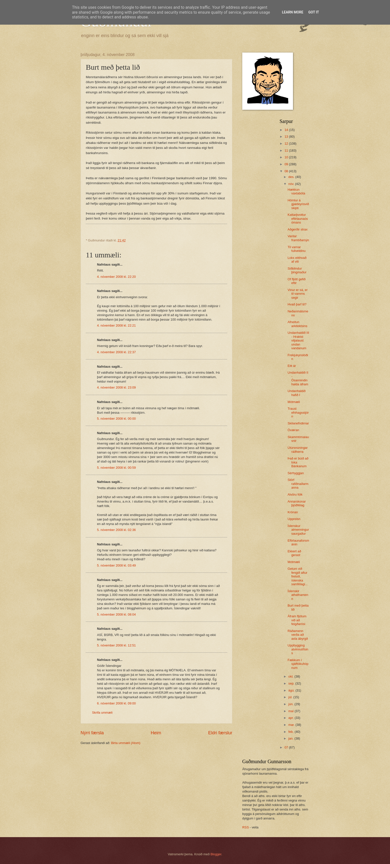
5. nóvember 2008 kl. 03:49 (116, 565)
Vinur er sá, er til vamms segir (298, 293)
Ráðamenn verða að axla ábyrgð (298, 634)
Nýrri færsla (92, 732)
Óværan (293, 430)
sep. (291, 683)
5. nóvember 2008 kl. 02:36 (116, 530)
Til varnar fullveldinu (296, 249)
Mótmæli (294, 402)
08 (287, 171)
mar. (291, 725)
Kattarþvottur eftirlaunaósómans (298, 218)
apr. (291, 718)
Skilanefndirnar (298, 423)
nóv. (291, 184)
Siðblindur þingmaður (297, 270)
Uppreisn (294, 519)
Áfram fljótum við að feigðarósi (297, 620)
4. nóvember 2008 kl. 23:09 (116, 387)
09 (287, 164)
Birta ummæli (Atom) (125, 743)
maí (291, 711)
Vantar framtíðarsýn (298, 238)
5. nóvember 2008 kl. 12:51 (116, 645)
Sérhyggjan (296, 473)
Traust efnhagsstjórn (298, 412)
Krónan (293, 512)
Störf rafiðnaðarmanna (298, 483)
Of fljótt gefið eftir (296, 281)
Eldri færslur (220, 732)
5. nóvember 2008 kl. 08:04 (116, 614)
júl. (290, 697)
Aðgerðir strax (297, 229)
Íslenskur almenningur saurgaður (298, 529)
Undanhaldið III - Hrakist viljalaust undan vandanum (298, 340)
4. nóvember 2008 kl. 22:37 (116, 352)
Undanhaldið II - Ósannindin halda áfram (298, 378)
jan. (291, 738)
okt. (291, 676)
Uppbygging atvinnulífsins (298, 649)
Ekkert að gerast (294, 553)
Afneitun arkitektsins (297, 324)
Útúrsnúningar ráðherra (298, 449)
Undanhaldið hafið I (296, 393)
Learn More (292, 12)
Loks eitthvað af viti (297, 259)
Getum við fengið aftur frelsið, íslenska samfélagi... (298, 576)
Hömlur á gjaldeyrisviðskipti (298, 204)
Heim (156, 732)
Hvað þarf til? (297, 304)
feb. (291, 732)
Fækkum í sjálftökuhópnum (298, 664)
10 (287, 157)
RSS (245, 827)
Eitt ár (292, 366)
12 (287, 143)
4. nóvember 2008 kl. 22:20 (116, 277)
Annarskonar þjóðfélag (297, 503)
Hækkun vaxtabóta (296, 191)
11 (287, 150)
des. (291, 177)
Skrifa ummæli (102, 712)
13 (287, 136)
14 (287, 130)
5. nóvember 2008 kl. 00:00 (116, 418)
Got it (313, 12)
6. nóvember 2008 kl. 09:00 (116, 703)
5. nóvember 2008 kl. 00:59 (116, 467)
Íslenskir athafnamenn (298, 595)
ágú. (291, 690)
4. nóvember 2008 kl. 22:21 (116, 325)
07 (287, 747)
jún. (291, 704)
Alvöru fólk (295, 494)
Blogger (215, 854)
